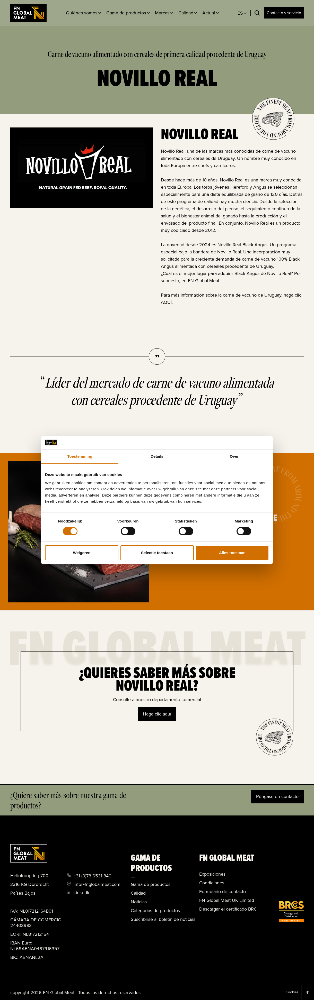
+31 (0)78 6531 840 (92, 876)
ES (240, 13)
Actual (208, 13)
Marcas (162, 13)
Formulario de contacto (222, 891)
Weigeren (81, 553)
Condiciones (211, 882)
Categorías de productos (155, 910)
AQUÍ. (167, 302)
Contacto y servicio (284, 13)
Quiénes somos (81, 13)
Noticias (139, 901)
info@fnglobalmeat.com (97, 884)
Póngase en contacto (277, 796)
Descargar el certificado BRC (228, 909)
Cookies (292, 992)
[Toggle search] (257, 13)
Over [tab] (234, 456)
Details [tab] (157, 456)
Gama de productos (126, 13)
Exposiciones (212, 874)
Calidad (185, 13)
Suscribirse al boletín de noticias (163, 919)
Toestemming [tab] (79, 456)
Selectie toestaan (157, 553)
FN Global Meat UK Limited (226, 900)
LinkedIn (82, 892)
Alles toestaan (232, 553)
